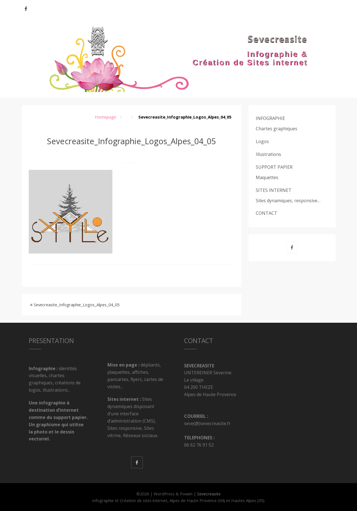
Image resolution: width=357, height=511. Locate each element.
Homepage (105, 117)
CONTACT (266, 213)
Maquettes (267, 177)
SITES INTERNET (273, 190)
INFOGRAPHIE (270, 118)
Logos (262, 141)
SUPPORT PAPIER (274, 167)
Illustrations (268, 154)
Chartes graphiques (276, 129)
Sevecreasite (209, 493)
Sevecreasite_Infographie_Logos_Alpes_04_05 (76, 304)
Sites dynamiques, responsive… (288, 200)
